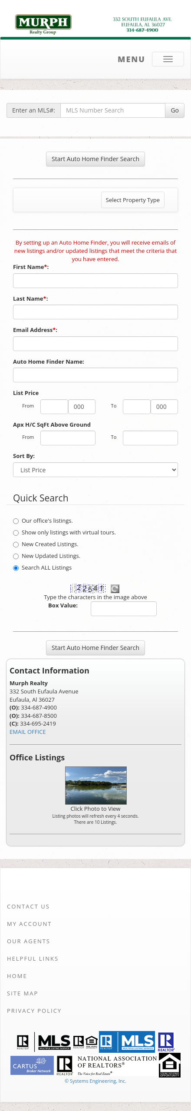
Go (175, 110)
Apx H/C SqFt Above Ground (52, 424)
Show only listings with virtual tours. (64, 532)
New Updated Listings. (46, 556)
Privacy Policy (34, 1011)
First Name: (31, 267)
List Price (26, 393)
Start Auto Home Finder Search (95, 159)
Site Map (22, 993)
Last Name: (31, 298)
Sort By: (24, 456)
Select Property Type (132, 202)
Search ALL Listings (42, 567)
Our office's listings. (43, 520)
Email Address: (36, 330)
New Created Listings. (46, 544)
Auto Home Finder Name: (49, 361)
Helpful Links (33, 958)
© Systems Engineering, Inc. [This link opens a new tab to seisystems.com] (95, 1081)
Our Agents (28, 941)
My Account (29, 924)
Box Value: (63, 605)
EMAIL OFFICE (28, 732)
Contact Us (28, 906)
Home (17, 976)
